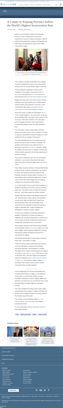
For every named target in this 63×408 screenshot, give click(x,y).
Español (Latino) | (8, 374)
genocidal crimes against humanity (37, 96)
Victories (32, 4)
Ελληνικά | (27, 375)
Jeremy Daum (33, 228)
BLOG (5, 11)
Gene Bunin (31, 147)
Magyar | (27, 379)
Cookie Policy (49, 396)
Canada (35, 94)
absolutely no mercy (29, 253)
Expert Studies (46, 4)
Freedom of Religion (24, 4)
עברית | (5, 377)
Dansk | (26, 370)
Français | (6, 375)
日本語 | (6, 379)
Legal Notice (56, 396)
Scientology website (38, 307)
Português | (7, 383)
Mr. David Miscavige (29, 301)
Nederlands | (6, 381)
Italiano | (26, 377)
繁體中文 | (6, 370)
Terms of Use (42, 396)
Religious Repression (24, 29)
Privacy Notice (34, 396)
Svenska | (6, 384)
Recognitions (38, 4)
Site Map (8, 397)
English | (6, 372)
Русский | (27, 383)
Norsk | (27, 381)
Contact (3, 397)
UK (44, 94)
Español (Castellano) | (30, 372)
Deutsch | (27, 374)
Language (4, 368)
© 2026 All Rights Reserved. (16, 396)
